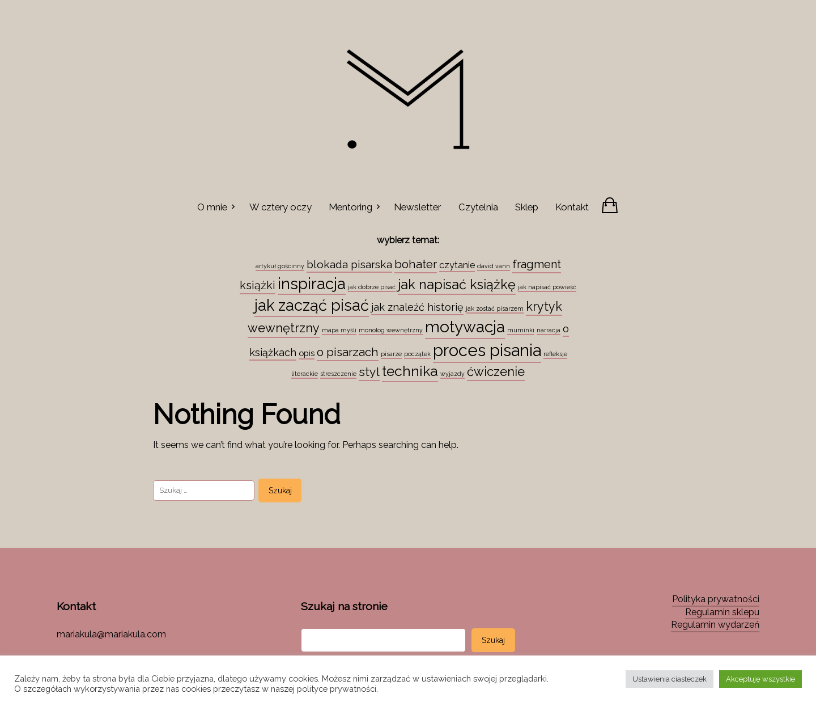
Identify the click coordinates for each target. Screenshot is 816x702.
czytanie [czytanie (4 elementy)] (457, 265)
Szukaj (493, 640)
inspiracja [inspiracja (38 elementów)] (312, 283)
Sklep (526, 207)
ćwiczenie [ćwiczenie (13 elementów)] (496, 371)
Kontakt (572, 207)
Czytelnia (478, 207)
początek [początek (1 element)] (417, 353)
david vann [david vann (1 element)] (493, 266)
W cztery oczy (280, 207)
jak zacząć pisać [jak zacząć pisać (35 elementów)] (311, 305)
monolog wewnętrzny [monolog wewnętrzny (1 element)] (391, 330)
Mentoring (350, 207)
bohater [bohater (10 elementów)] (415, 264)
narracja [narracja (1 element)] (548, 330)
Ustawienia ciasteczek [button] (669, 679)
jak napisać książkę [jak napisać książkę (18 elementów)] (457, 285)
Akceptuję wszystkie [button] (760, 679)
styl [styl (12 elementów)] (369, 372)
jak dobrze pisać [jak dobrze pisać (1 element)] (372, 287)
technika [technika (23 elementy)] (410, 371)
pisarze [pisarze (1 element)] (391, 353)
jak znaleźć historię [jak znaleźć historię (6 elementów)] (417, 307)
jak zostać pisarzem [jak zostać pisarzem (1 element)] (495, 308)
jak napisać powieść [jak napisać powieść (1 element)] (547, 287)
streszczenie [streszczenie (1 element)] (338, 373)
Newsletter (417, 207)
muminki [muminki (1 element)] (520, 330)
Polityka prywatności (715, 599)
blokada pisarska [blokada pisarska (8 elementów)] (349, 264)
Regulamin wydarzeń (715, 624)
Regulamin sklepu (722, 612)
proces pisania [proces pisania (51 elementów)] (487, 350)
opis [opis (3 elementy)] (306, 353)
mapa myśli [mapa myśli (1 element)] (339, 330)
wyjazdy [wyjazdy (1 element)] (452, 373)
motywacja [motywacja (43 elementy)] (465, 326)
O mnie (212, 207)
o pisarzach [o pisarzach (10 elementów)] (348, 352)
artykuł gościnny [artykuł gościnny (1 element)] (280, 266)
